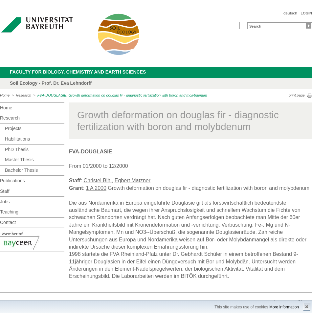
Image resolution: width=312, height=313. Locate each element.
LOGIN (306, 13)
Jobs (5, 201)
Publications (12, 180)
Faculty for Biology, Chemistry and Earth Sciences (78, 72)
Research (23, 95)
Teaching (9, 211)
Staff (5, 191)
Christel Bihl (97, 180)
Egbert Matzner (132, 180)
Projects (13, 128)
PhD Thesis (17, 149)
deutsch (290, 13)
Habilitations (17, 139)
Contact (8, 222)
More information (284, 307)
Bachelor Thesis (21, 170)
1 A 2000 (96, 188)
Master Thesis (19, 159)
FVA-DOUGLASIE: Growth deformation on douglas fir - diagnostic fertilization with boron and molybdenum (122, 95)
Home (5, 95)
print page (297, 95)
